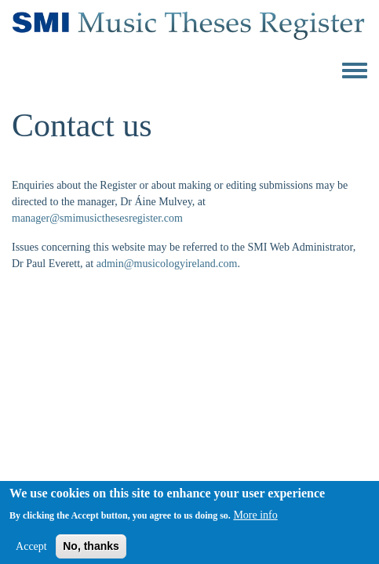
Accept (31, 549)
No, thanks (91, 549)
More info (255, 518)
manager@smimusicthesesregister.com (97, 218)
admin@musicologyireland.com (167, 263)
